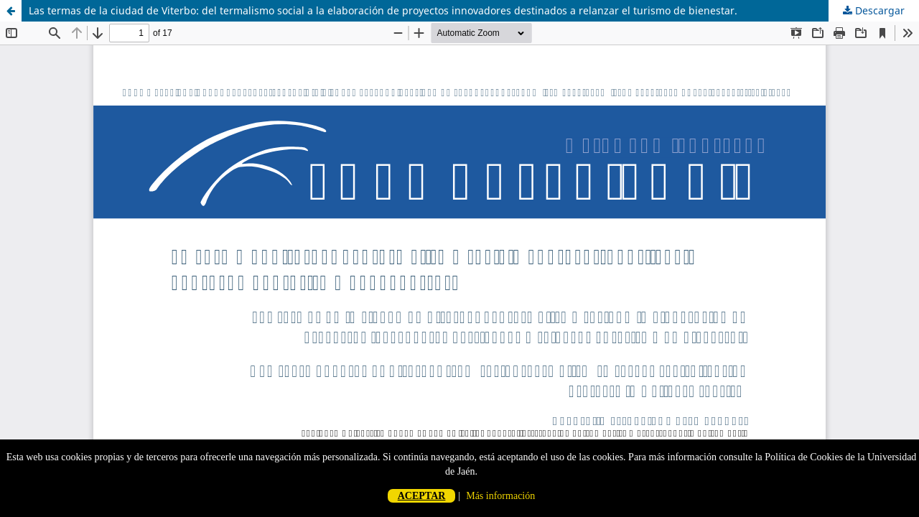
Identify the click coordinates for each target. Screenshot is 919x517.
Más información (500, 495)
